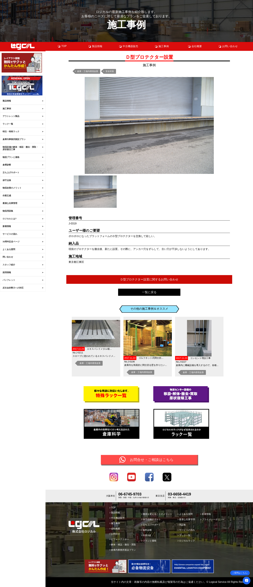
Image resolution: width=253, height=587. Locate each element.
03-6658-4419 (179, 494)
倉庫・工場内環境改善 (87, 71)
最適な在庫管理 (10, 203)
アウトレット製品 (11, 116)
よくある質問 (9, 249)
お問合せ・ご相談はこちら (152, 460)
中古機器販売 (128, 46)
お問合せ (115, 534)
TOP (62, 46)
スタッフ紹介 (9, 264)
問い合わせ (8, 257)
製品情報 (7, 101)
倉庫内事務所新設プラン (14, 139)
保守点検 (7, 180)
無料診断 (146, 530)
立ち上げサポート (11, 172)
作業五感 (7, 195)
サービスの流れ (10, 234)
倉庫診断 (7, 165)
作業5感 (146, 535)
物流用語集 (8, 211)
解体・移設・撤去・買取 (123, 544)
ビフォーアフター (119, 539)
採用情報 (7, 272)
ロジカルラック (186, 540)
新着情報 (7, 226)
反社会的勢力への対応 (13, 288)
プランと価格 (148, 540)
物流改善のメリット (12, 188)
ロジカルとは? (9, 218)
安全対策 (110, 71)
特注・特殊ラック (11, 131)
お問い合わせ (228, 46)
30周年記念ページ (11, 241)
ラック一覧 (8, 124)
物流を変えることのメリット (156, 514)
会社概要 (195, 46)
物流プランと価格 (11, 157)
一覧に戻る (149, 292)
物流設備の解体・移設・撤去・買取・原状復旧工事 (20, 148)
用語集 (182, 524)
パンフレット (9, 280)
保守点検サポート (151, 519)
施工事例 (7, 108)
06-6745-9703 (130, 494)
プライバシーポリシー (212, 519)
